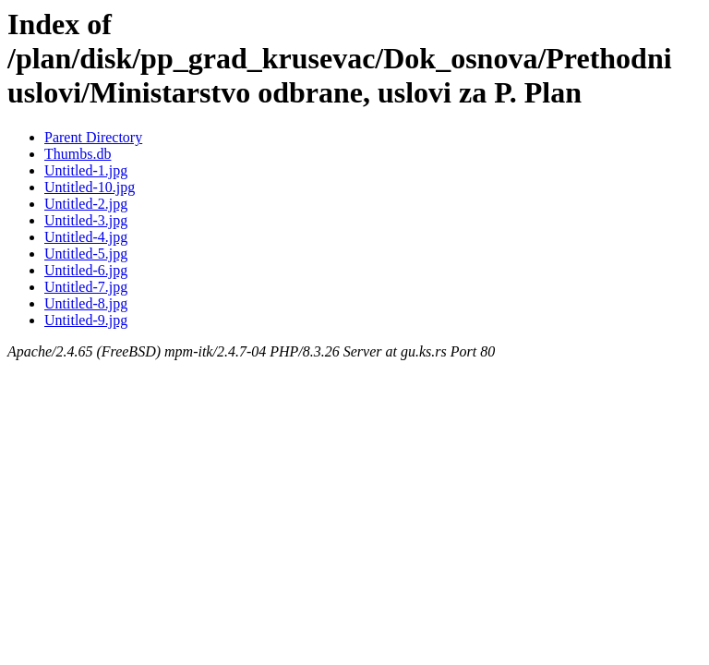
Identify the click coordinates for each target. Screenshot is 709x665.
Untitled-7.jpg (85, 287)
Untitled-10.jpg (89, 187)
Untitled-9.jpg (85, 320)
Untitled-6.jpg (85, 270)
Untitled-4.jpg (85, 237)
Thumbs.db (77, 154)
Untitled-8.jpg (85, 303)
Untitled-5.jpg (85, 253)
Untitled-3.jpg (85, 220)
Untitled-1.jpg (85, 170)
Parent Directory (93, 137)
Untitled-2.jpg (85, 204)
